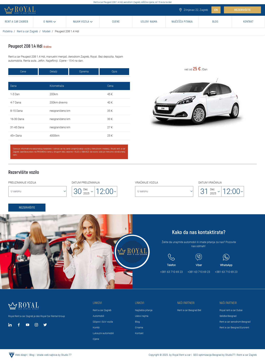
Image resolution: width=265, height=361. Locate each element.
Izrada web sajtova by (49, 354)
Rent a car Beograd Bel (189, 310)
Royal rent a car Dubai (231, 310)
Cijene (96, 339)
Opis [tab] (114, 71)
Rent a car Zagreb (27, 31)
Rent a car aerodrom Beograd (235, 321)
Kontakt (139, 333)
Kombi (96, 327)
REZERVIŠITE (242, 10)
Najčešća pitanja (143, 310)
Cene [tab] (23, 71)
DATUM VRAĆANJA (210, 182)
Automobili (98, 316)
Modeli (46, 31)
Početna (8, 31)
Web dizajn (21, 354)
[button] (49, 22)
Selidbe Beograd (228, 316)
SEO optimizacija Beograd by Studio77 (213, 354)
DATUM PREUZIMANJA (86, 182)
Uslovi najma (141, 316)
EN (216, 10)
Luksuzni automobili (103, 333)
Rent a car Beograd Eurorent (234, 327)
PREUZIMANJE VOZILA (22, 182)
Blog (137, 321)
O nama (139, 327)
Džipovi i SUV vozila (103, 321)
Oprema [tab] (84, 71)
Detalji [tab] (53, 71)
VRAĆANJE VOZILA (146, 182)
